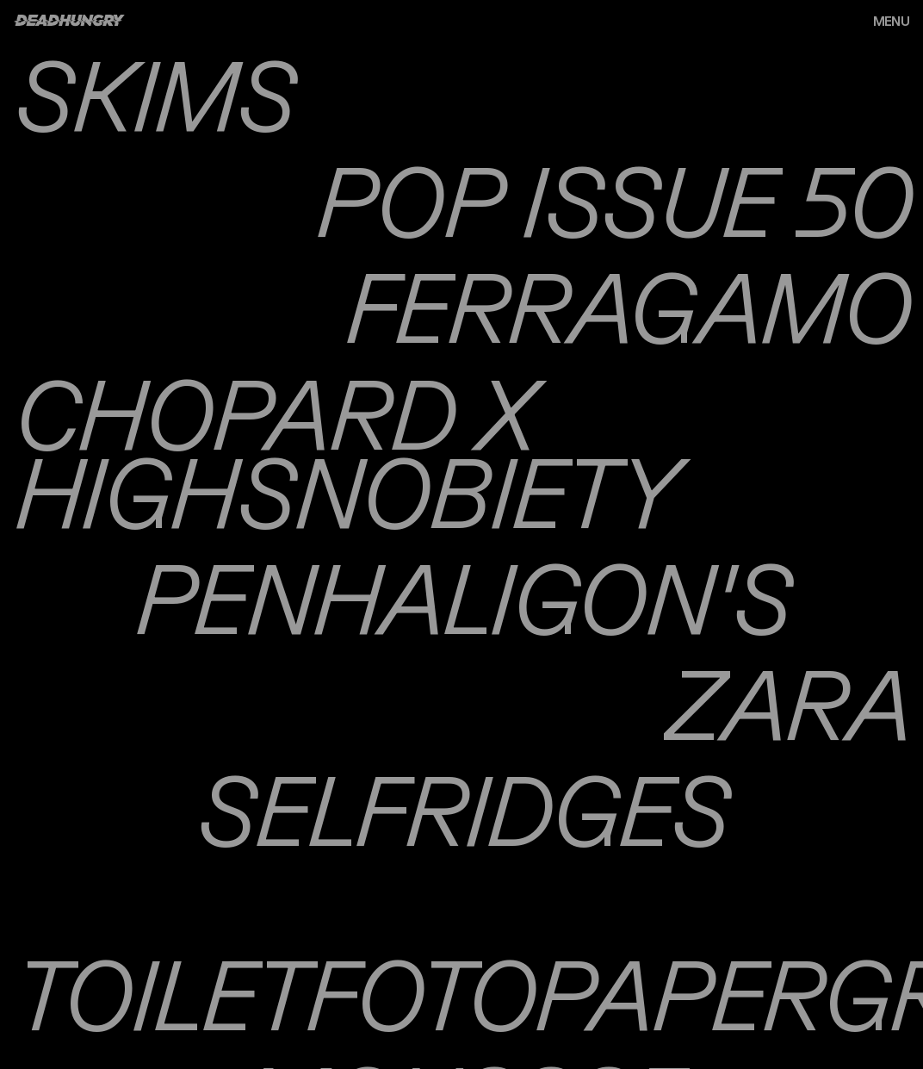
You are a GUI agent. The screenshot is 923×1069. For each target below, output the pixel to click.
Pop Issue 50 (612, 200)
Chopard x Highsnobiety (344, 452)
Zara (787, 703)
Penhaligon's (461, 597)
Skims (153, 94)
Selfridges (461, 809)
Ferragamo (626, 306)
